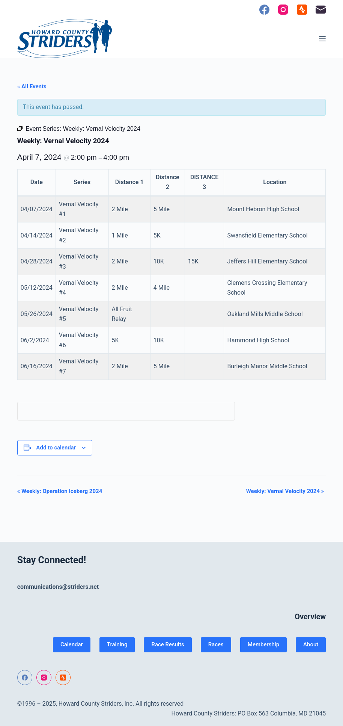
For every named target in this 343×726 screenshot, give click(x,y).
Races (216, 644)
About (310, 644)
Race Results (167, 644)
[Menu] (322, 38)
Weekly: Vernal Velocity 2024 (285, 491)
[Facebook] (264, 10)
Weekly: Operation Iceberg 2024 (59, 491)
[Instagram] (283, 10)
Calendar (71, 644)
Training (117, 644)
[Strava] (302, 10)
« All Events (32, 86)
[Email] (321, 10)
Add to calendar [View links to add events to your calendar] (56, 448)
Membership (263, 644)
